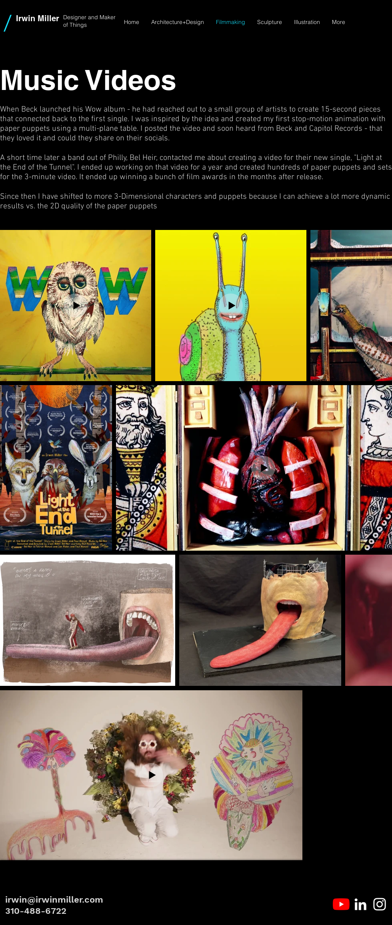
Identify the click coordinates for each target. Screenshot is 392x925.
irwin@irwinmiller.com (54, 900)
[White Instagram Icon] (379, 904)
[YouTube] (341, 904)
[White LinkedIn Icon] (360, 904)
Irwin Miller (37, 18)
